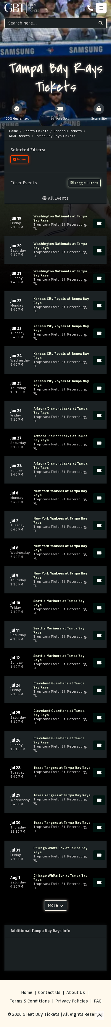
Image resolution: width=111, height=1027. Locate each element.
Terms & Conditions (30, 1001)
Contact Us (49, 992)
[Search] (49, 23)
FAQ (98, 1001)
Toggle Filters (84, 183)
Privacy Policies (72, 1001)
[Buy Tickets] (99, 223)
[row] (55, 222)
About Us (75, 992)
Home (26, 992)
